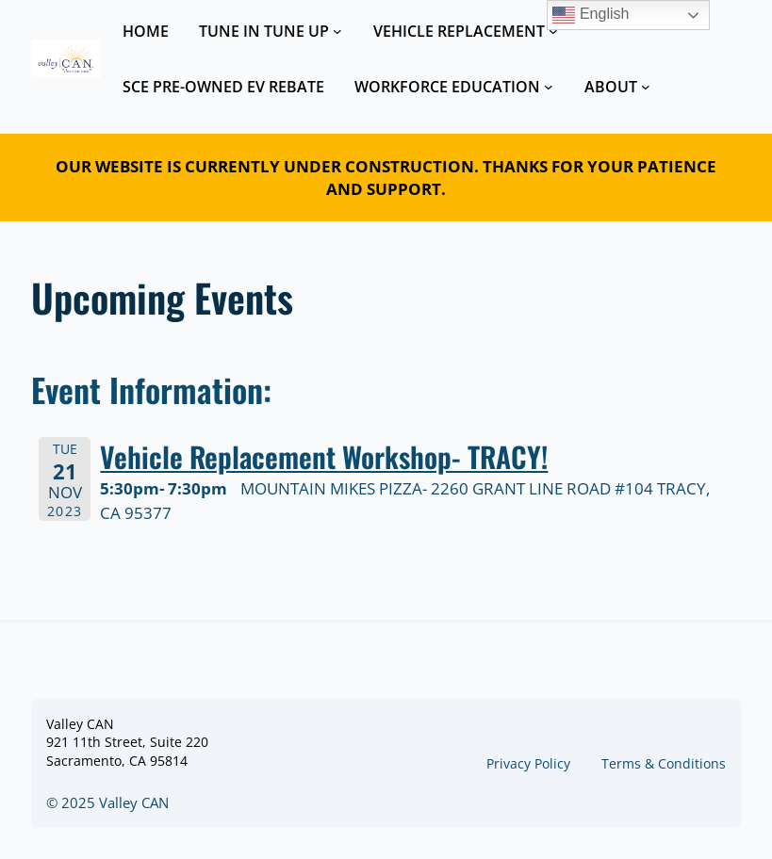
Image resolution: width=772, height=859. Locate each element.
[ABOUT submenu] (645, 86)
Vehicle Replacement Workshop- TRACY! (324, 456)
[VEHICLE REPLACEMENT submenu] (553, 31)
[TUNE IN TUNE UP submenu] (337, 31)
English (590, 15)
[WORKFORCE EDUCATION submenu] (548, 86)
